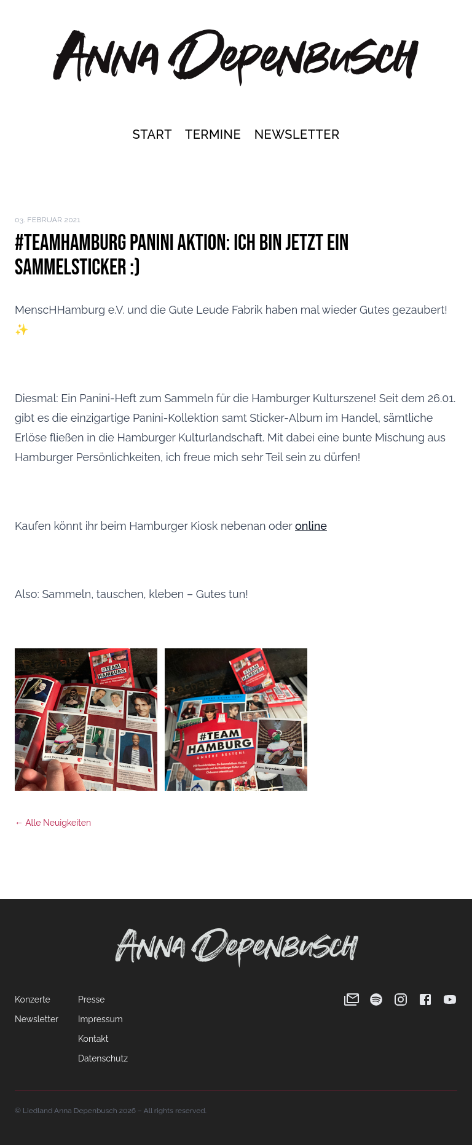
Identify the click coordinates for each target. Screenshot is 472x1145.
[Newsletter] (351, 999)
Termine (215, 134)
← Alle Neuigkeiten (53, 823)
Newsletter (297, 134)
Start (153, 134)
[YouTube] (449, 999)
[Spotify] (376, 999)
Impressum (100, 1019)
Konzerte (32, 999)
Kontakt (93, 1039)
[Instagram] (400, 999)
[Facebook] (425, 999)
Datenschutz (103, 1058)
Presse (91, 999)
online (311, 525)
